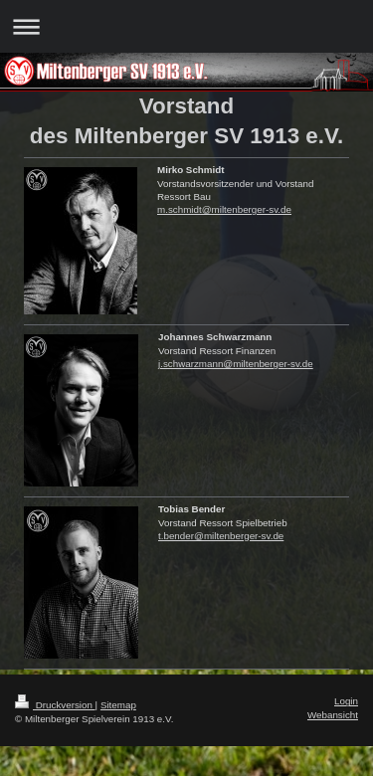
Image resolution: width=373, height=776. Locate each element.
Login (346, 700)
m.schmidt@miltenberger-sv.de (224, 209)
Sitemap (118, 704)
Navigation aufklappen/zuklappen (186, 26)
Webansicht (332, 714)
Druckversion (55, 704)
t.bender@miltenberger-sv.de (220, 535)
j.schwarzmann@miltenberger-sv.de (235, 363)
